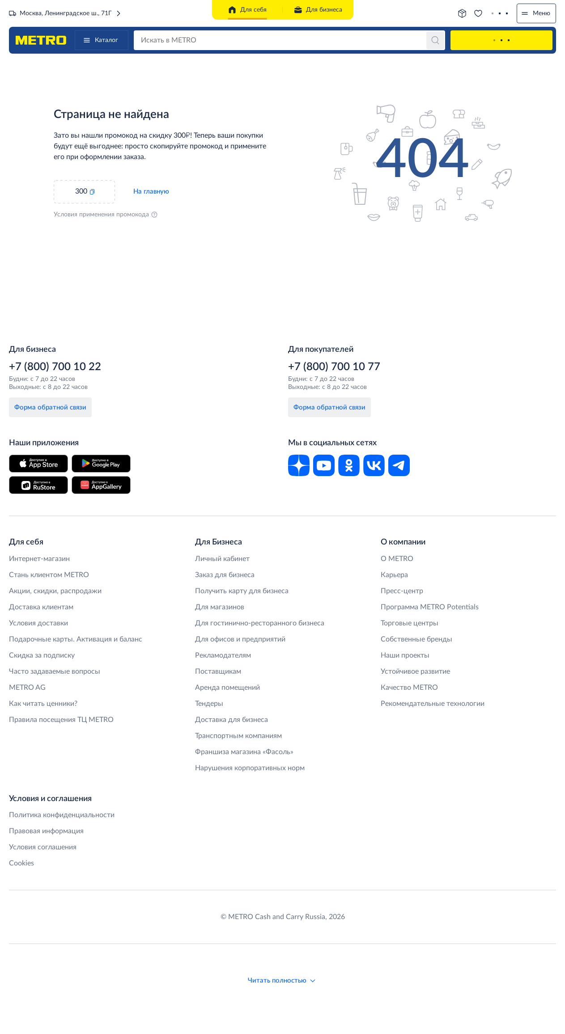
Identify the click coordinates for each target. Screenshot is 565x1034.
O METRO (397, 558)
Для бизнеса (317, 9)
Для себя (247, 9)
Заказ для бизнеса (225, 574)
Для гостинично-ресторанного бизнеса (259, 623)
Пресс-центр (402, 591)
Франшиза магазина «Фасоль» (244, 751)
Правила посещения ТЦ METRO (61, 719)
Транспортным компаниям (238, 735)
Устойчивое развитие (415, 671)
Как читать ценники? (43, 703)
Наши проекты (405, 655)
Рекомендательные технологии (432, 703)
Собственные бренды (416, 639)
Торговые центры (409, 623)
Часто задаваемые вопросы (54, 671)
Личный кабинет (222, 558)
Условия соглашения (42, 847)
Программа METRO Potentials (430, 607)
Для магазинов (219, 607)
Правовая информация (46, 831)
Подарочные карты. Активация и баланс (75, 639)
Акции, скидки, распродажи (55, 591)
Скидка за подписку (42, 655)
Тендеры (209, 703)
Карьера (394, 574)
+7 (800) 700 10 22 (55, 367)
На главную (151, 191)
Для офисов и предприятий (240, 639)
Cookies (21, 863)
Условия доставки (38, 623)
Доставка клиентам (41, 607)
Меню (535, 13)
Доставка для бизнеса (231, 719)
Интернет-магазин (39, 558)
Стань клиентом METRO (49, 574)
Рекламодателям (223, 655)
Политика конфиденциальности (62, 815)
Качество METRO (409, 687)
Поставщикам (218, 671)
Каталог (100, 40)
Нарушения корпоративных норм (250, 768)
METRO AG (27, 687)
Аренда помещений (227, 687)
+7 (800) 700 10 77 (334, 367)
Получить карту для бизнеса (242, 591)
